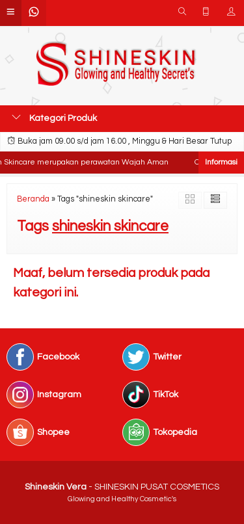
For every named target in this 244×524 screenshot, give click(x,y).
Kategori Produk (54, 117)
